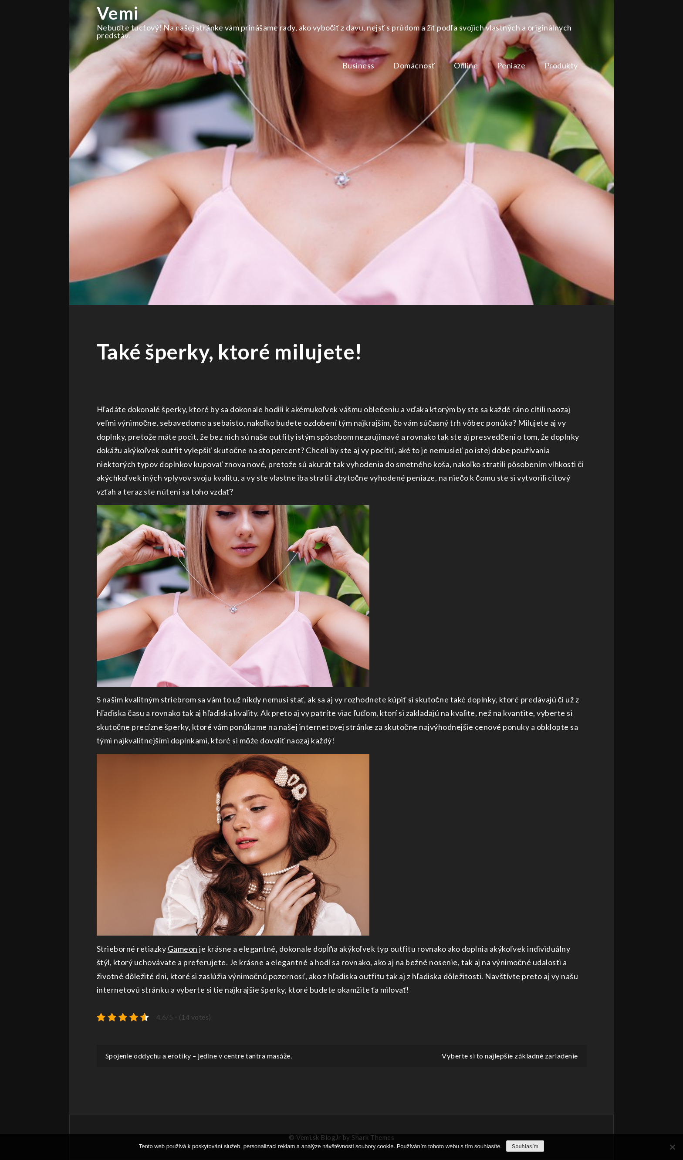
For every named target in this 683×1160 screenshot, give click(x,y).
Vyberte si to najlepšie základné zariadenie (510, 1055)
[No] (672, 1147)
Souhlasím (525, 1146)
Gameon (183, 948)
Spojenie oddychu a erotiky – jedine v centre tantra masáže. (198, 1055)
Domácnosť (414, 65)
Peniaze (511, 65)
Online (466, 65)
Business (358, 65)
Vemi (118, 13)
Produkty (561, 65)
